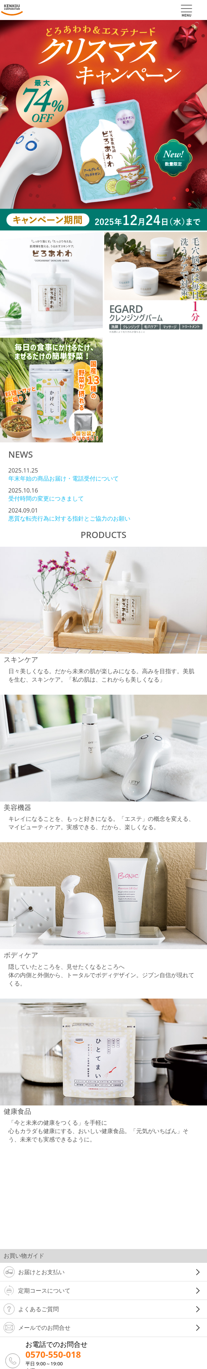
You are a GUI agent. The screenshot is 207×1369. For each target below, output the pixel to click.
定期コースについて (37, 1290)
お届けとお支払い (34, 1271)
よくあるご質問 (31, 1309)
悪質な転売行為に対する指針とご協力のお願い (69, 518)
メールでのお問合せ (37, 1327)
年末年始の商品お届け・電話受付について (63, 478)
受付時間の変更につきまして (46, 498)
